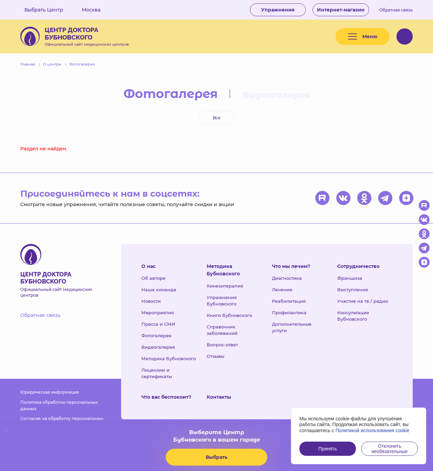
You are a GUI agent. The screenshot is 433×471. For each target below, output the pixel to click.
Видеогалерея (276, 95)
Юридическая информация (49, 392)
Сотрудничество (358, 266)
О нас (148, 266)
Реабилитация (289, 301)
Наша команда (158, 289)
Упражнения (278, 10)
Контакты (219, 397)
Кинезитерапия (225, 286)
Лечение (282, 289)
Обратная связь (396, 10)
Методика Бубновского (168, 358)
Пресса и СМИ (158, 324)
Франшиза (349, 278)
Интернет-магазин (341, 10)
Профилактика (289, 312)
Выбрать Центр (48, 10)
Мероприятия (157, 312)
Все (216, 117)
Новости (151, 301)
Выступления (352, 289)
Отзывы (215, 356)
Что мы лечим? (291, 266)
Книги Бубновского (229, 315)
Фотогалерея (156, 335)
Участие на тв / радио (362, 301)
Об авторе (153, 278)
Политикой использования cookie (373, 430)
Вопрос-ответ (222, 344)
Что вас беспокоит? (166, 397)
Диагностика (287, 278)
